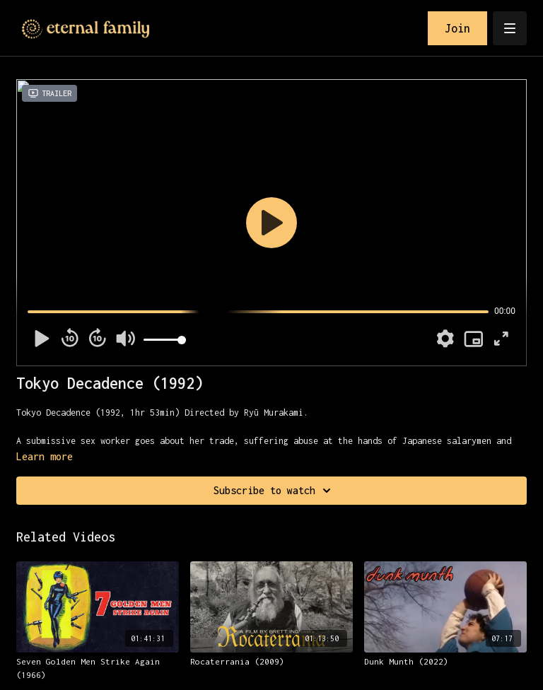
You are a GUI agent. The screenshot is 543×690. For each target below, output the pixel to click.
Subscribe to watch (274, 490)
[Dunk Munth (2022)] (445, 662)
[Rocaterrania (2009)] (271, 662)
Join (457, 28)
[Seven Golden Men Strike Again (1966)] (97, 668)
